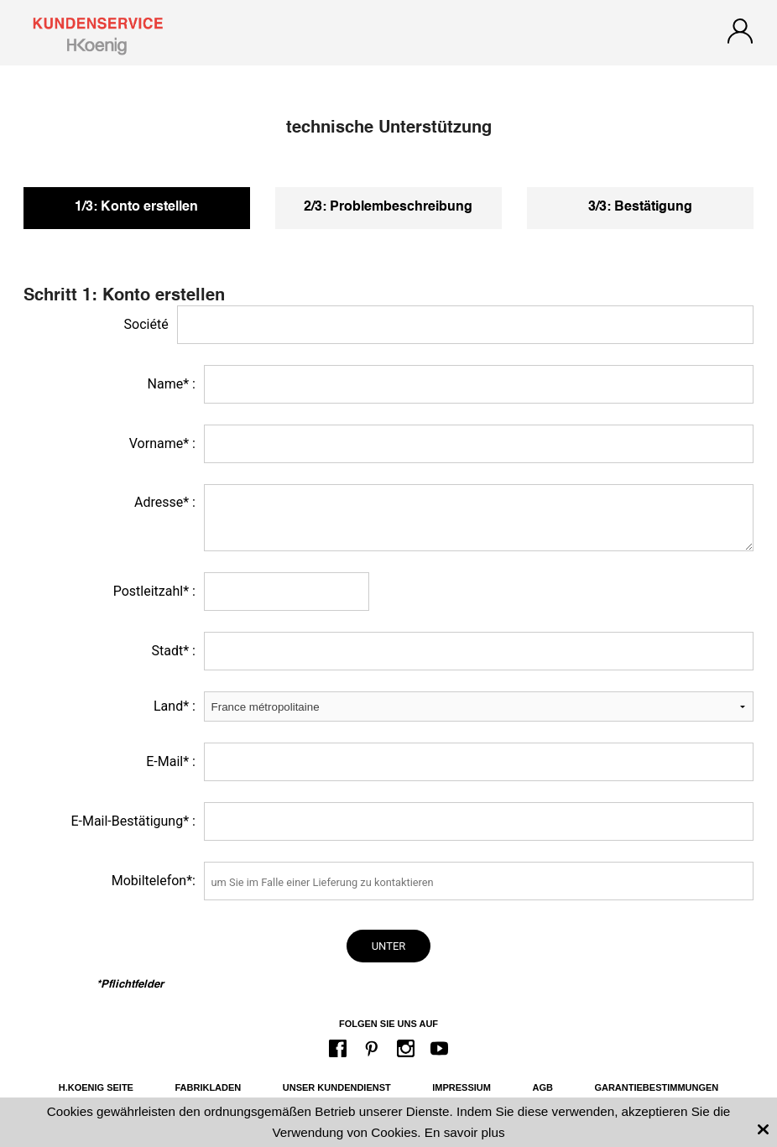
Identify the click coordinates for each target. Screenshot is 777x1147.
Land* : (175, 706)
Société (146, 324)
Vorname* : (162, 443)
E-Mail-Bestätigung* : (133, 821)
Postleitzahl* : (154, 591)
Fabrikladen (208, 1087)
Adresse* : (165, 502)
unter (389, 946)
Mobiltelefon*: (154, 881)
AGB (542, 1087)
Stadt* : (173, 651)
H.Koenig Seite (96, 1087)
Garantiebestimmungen (656, 1087)
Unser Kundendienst (337, 1087)
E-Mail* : (171, 761)
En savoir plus (465, 1132)
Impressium (461, 1087)
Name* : (172, 384)
